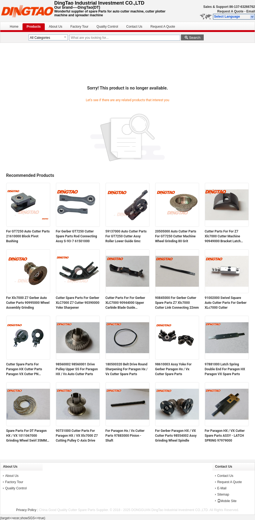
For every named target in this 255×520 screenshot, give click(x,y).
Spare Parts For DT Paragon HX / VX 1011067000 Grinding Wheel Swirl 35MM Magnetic (26, 436)
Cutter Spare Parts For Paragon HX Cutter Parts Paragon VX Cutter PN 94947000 (24, 369)
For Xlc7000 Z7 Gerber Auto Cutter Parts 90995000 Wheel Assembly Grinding (28, 303)
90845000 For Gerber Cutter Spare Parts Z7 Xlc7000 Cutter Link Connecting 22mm (177, 303)
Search (194, 38)
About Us (55, 26)
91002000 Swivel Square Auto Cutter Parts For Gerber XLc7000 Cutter (226, 303)
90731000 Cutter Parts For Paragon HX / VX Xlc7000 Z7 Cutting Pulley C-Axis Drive (77, 435)
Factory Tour (79, 26)
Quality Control (107, 26)
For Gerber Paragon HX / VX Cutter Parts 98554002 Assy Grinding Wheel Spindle (176, 435)
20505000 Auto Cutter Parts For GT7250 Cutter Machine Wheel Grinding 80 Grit (175, 236)
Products (34, 26)
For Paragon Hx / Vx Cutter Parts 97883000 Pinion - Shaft (125, 435)
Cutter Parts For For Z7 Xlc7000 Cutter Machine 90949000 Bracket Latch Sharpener (223, 236)
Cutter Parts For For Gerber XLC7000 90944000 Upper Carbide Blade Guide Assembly (125, 303)
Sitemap (223, 494)
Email (250, 11)
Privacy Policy (26, 510)
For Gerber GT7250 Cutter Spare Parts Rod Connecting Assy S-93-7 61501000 (76, 236)
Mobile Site (227, 501)
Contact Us (134, 26)
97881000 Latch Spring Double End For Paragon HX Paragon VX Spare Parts (225, 369)
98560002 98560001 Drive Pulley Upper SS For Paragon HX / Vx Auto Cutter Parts (77, 369)
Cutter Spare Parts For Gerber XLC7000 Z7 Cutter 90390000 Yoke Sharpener (78, 303)
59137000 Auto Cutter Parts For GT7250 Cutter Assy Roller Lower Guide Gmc (126, 236)
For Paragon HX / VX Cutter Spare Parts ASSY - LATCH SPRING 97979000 (225, 435)
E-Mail (222, 488)
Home (14, 26)
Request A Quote (230, 11)
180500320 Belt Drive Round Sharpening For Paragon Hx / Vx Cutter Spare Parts (127, 369)
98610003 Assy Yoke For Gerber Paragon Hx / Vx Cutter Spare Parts (173, 369)
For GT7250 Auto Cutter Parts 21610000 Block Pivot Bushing (28, 236)
